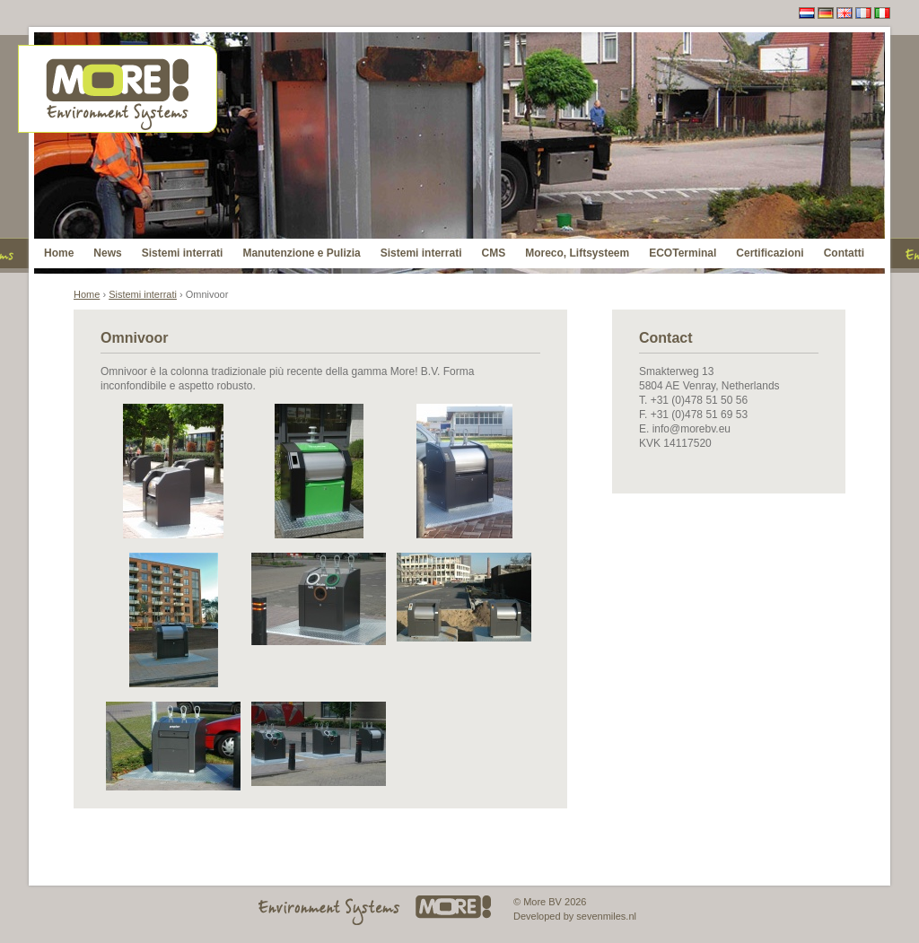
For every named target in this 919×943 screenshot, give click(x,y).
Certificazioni (769, 253)
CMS (493, 253)
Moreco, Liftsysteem (577, 253)
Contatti (844, 253)
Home (59, 253)
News (107, 253)
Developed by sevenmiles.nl (574, 916)
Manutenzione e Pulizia (301, 253)
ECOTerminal (682, 253)
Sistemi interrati (182, 253)
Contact (666, 337)
